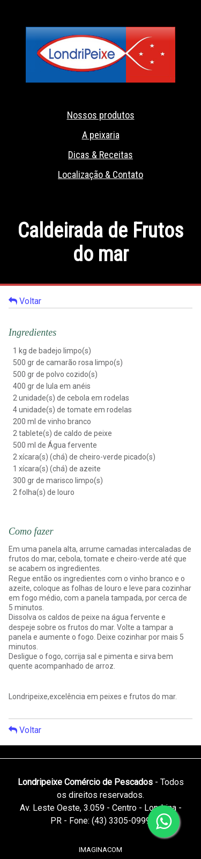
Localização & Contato (100, 174)
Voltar (25, 300)
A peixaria (101, 134)
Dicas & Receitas (100, 154)
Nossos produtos (101, 115)
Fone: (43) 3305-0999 (110, 821)
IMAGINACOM (100, 850)
